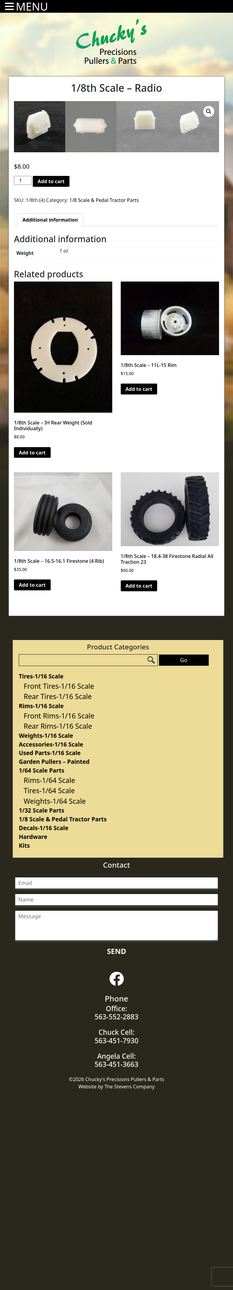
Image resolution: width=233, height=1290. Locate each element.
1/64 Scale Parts (41, 964)
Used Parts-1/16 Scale (50, 946)
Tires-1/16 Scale (41, 870)
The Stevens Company (129, 1280)
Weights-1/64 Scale (55, 995)
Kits (24, 1039)
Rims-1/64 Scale (49, 974)
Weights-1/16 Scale (46, 929)
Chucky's (111, 41)
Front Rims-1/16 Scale (59, 909)
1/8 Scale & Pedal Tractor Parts (63, 1013)
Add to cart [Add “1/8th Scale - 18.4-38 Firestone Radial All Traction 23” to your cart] (139, 779)
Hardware (33, 1030)
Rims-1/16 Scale (41, 900)
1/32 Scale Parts (41, 1004)
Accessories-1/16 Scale (51, 938)
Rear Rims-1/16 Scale (58, 920)
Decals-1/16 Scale (43, 1022)
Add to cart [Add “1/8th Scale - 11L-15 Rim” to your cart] (139, 582)
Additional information (50, 413)
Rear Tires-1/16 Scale (58, 890)
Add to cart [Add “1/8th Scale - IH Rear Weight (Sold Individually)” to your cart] (32, 646)
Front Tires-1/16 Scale (59, 880)
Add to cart (51, 375)
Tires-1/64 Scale (49, 984)
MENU (32, 6)
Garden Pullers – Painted (54, 955)
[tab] (50, 413)
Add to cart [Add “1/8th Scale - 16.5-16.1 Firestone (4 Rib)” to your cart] (32, 778)
